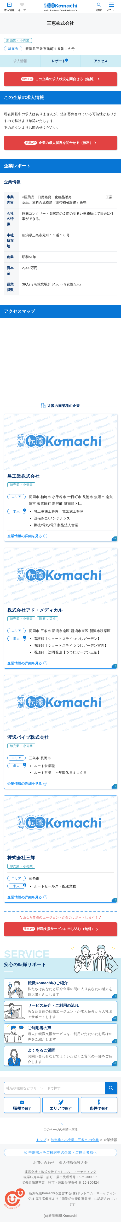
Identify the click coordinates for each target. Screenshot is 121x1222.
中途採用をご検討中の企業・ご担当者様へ (62, 1152)
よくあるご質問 (41, 1050)
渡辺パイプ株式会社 (28, 737)
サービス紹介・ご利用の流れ (53, 1005)
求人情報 (9, 10)
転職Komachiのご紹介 (48, 983)
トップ (41, 1140)
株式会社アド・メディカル (35, 610)
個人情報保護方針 (73, 1163)
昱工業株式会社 (23, 476)
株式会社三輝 (21, 857)
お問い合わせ (44, 1163)
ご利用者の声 (39, 1028)
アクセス (100, 61)
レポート (60, 60)
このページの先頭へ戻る (60, 1129)
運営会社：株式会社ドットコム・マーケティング (60, 1172)
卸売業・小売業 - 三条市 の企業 (75, 1140)
